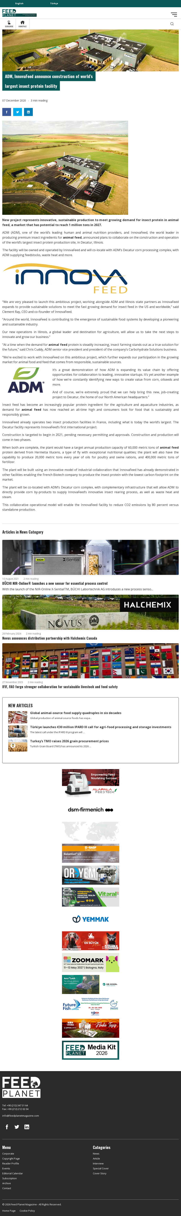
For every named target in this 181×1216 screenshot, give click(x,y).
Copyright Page (11, 1158)
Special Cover (101, 1168)
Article (96, 1158)
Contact (6, 1188)
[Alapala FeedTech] (90, 783)
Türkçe (54, 3)
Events (6, 1168)
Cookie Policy (27, 1210)
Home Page (9, 1210)
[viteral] (90, 897)
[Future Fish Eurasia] (90, 1006)
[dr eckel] (90, 984)
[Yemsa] (90, 1028)
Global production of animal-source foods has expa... (61, 718)
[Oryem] (90, 875)
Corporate (8, 1153)
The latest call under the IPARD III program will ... (57, 732)
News (96, 1153)
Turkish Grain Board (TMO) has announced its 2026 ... (60, 746)
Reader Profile (10, 1163)
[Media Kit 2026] (90, 1050)
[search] (172, 24)
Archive (6, 1183)
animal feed (72, 237)
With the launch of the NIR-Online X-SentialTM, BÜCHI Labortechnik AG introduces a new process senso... (77, 589)
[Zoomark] (90, 962)
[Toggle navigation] (174, 14)
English (19, 3)
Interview (98, 1163)
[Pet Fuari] (90, 940)
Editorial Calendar (12, 1173)
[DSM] (90, 809)
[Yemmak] (90, 918)
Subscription (9, 1178)
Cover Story (99, 1173)
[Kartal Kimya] (90, 853)
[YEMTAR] (90, 831)
